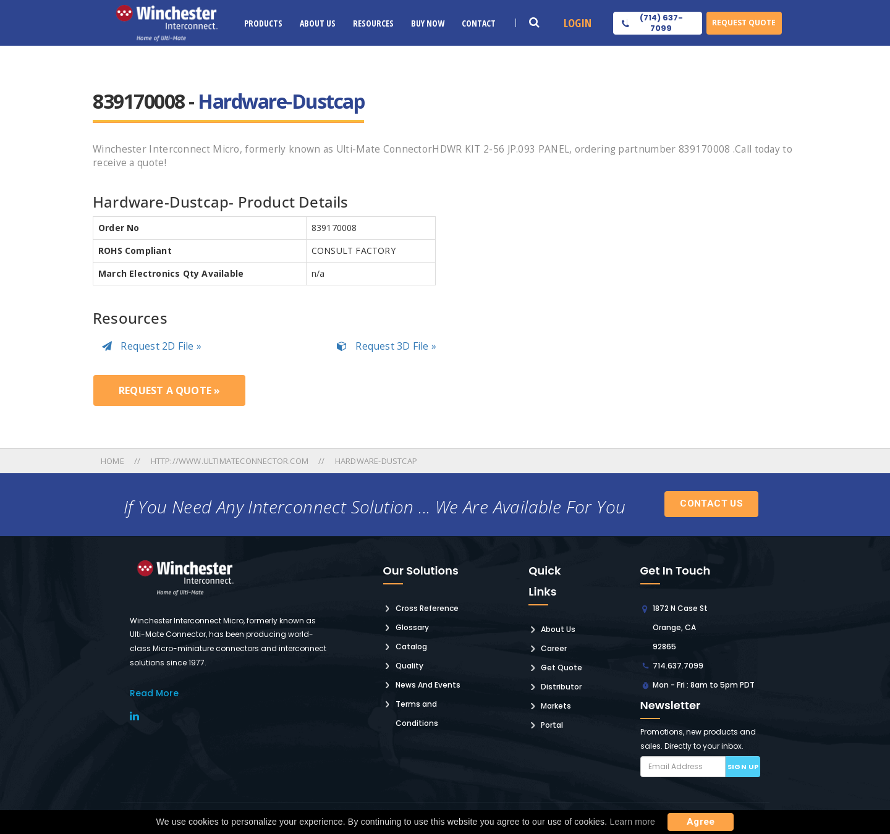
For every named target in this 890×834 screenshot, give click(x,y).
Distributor (561, 686)
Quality (409, 665)
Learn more (632, 822)
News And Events (428, 685)
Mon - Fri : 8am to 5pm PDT (704, 685)
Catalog (411, 646)
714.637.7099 (678, 665)
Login (577, 22)
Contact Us (711, 503)
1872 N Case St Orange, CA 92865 (680, 627)
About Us (318, 23)
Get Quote (561, 667)
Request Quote (744, 22)
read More (154, 693)
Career (554, 648)
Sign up (743, 767)
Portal (552, 725)
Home (113, 460)
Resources (373, 23)
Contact (479, 23)
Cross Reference (427, 608)
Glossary (412, 627)
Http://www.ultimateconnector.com (229, 460)
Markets (556, 706)
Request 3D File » (386, 346)
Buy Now (427, 23)
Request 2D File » (151, 346)
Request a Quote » (169, 390)
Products (263, 23)
